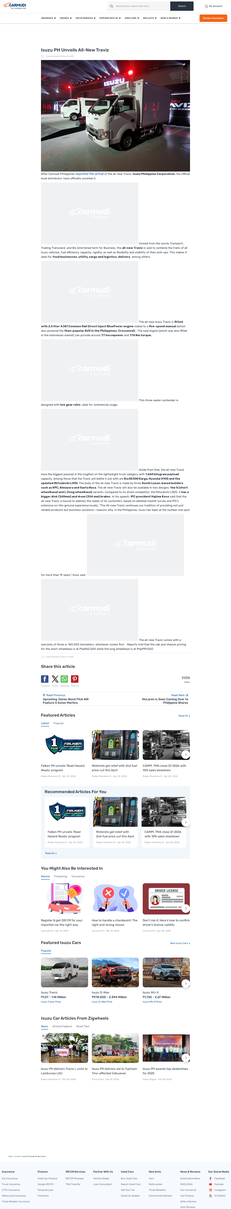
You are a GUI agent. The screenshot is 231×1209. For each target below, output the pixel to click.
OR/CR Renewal (74, 1178)
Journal (17, 1156)
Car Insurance (10, 1178)
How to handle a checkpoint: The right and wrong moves (114, 923)
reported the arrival (89, 174)
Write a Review (188, 1201)
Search (182, 6)
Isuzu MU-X (151, 992)
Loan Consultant (102, 1184)
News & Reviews (169, 18)
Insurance (47, 18)
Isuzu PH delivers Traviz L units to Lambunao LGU (64, 1071)
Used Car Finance (47, 1178)
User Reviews (187, 1207)
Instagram (217, 1190)
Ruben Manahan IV (54, 56)
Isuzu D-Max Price (102, 1001)
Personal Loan (45, 1190)
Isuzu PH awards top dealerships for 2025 (165, 1071)
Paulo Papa (98, 1079)
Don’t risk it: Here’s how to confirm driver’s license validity (166, 923)
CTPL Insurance (11, 1190)
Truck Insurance (11, 1184)
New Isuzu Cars (179, 943)
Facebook (216, 1178)
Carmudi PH (47, 931)
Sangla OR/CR (46, 1184)
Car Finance (187, 1195)
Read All (183, 715)
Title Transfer (73, 1184)
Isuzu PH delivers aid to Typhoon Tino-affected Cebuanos (114, 1071)
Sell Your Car (128, 1190)
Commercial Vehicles (160, 1195)
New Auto (148, 18)
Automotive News (190, 1178)
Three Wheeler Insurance (16, 1201)
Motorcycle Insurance (14, 1195)
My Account (213, 6)
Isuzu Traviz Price (51, 1001)
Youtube (216, 1184)
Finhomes (43, 1195)
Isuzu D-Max (100, 992)
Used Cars (130, 18)
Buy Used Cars (129, 1178)
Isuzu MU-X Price (152, 1001)
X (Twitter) (216, 1196)
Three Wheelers (157, 1190)
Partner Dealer (101, 1178)
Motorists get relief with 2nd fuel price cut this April (114, 768)
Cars (151, 1178)
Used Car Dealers (130, 1195)
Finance (64, 18)
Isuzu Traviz (49, 992)
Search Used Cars (131, 1184)
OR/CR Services (84, 18)
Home (10, 1156)
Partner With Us (108, 18)
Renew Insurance (213, 18)
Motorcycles (155, 1184)
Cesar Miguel (149, 1079)
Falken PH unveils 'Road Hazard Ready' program (63, 768)
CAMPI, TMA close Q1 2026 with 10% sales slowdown (164, 768)
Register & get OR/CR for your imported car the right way (62, 923)
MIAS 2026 (186, 1184)
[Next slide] (185, 754)
